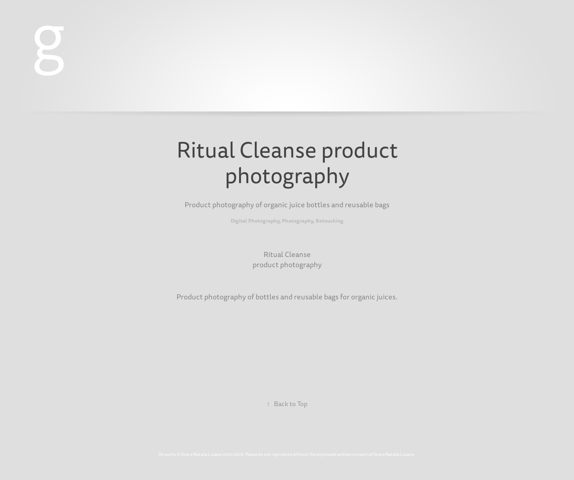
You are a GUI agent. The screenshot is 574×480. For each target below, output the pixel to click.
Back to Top (287, 404)
